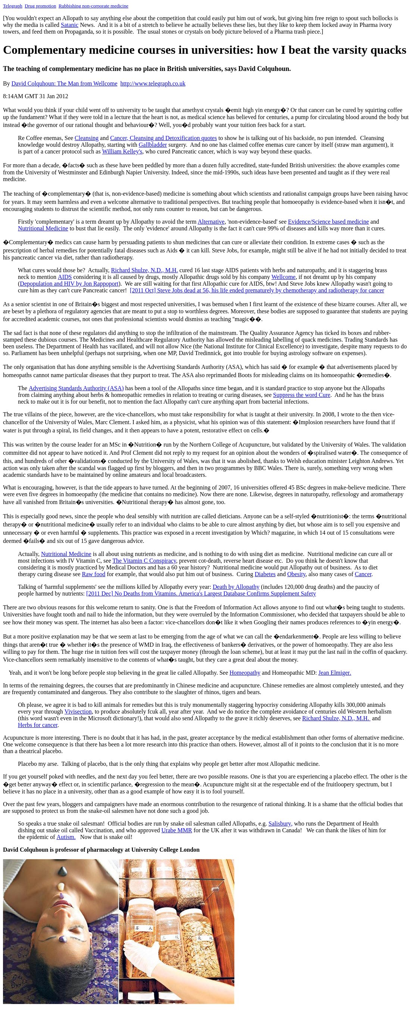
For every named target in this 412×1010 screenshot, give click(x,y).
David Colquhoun (65, 83)
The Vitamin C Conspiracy (144, 560)
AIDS (65, 277)
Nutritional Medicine (43, 228)
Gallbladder (153, 145)
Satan (69, 25)
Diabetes (265, 574)
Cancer (363, 574)
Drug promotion (40, 6)
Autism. (66, 837)
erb (37, 725)
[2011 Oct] (143, 290)
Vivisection (78, 711)
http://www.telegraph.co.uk (153, 83)
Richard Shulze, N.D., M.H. (144, 270)
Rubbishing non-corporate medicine (93, 6)
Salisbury (281, 823)
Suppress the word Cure (301, 395)
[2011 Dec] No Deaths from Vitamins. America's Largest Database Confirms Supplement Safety (201, 593)
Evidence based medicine (328, 221)
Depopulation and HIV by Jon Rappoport (69, 283)
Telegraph (12, 6)
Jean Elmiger (334, 672)
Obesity (296, 574)
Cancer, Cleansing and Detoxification (163, 138)
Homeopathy (245, 672)
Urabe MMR (177, 830)
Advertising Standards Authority (76, 388)
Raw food (93, 574)
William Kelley (122, 151)
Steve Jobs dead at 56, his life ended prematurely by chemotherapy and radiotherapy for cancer (270, 290)
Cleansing (87, 138)
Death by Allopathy (236, 587)
